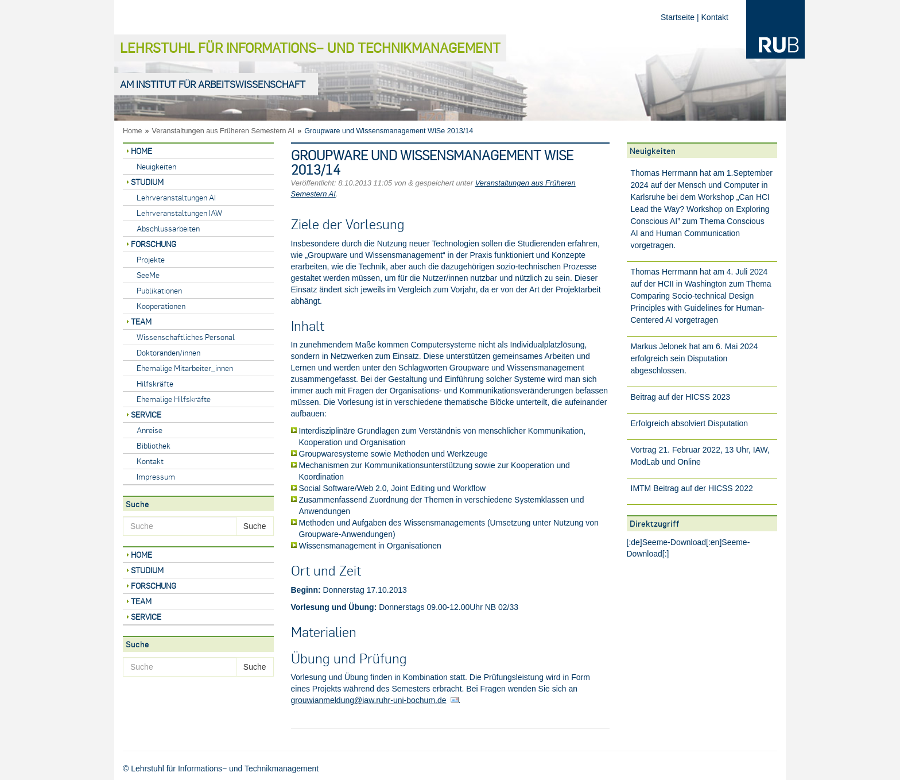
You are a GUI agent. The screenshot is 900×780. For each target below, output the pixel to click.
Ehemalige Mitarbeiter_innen (185, 368)
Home (132, 131)
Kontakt (714, 17)
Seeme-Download (674, 542)
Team (141, 321)
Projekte (151, 259)
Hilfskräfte (155, 383)
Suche (254, 526)
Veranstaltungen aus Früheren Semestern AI (223, 131)
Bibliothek (153, 445)
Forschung (153, 244)
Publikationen (159, 290)
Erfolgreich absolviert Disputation (689, 423)
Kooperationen (161, 306)
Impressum (156, 476)
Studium (147, 182)
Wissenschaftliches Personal (186, 337)
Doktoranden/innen (168, 352)
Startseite (678, 17)
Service (146, 414)
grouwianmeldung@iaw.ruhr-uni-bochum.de (369, 700)
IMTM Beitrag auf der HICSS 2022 (692, 488)
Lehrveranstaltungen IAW (179, 213)
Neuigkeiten (156, 166)
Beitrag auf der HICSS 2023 (681, 396)
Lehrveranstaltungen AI (176, 197)
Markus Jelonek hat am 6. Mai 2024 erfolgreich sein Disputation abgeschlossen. (694, 358)
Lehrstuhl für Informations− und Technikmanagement (310, 47)
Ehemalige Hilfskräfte (174, 399)
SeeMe (148, 275)
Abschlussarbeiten (168, 228)
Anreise (149, 430)
